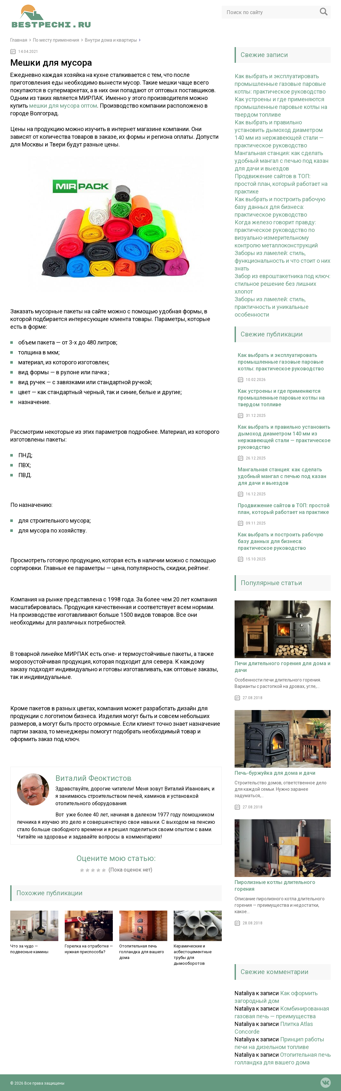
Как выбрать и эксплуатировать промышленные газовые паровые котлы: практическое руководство (280, 84)
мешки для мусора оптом (63, 105)
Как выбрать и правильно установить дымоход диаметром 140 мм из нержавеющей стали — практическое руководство (284, 437)
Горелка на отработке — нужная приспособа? (89, 949)
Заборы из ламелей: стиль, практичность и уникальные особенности (272, 307)
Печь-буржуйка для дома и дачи (275, 773)
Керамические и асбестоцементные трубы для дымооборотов (193, 955)
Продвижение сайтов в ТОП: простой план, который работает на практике (281, 184)
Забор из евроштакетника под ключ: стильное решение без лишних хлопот (282, 284)
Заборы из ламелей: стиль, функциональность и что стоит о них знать (282, 261)
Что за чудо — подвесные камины (29, 949)
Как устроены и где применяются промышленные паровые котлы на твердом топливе (281, 107)
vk (325, 1083)
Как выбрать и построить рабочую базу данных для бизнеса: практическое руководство (280, 207)
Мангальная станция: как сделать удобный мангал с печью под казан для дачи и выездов (282, 161)
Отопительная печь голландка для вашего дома (141, 952)
